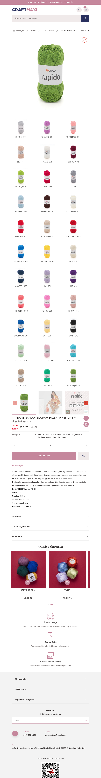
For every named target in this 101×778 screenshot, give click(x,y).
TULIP (70, 590)
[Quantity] (50, 445)
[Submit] (86, 720)
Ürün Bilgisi (17, 465)
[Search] (50, 18)
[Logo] (24, 9)
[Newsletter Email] (50, 720)
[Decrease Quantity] (14, 445)
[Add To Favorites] (84, 40)
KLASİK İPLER (43, 434)
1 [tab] (49, 604)
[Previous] (15, 403)
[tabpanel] (30, 576)
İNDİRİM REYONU (45, 437)
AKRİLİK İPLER (68, 434)
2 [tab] (52, 604)
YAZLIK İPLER (55, 434)
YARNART (79, 434)
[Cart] (86, 9)
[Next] (86, 403)
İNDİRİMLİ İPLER (59, 437)
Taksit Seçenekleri (21, 526)
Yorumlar (16, 516)
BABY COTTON (30, 590)
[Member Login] (79, 9)
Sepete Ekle (44, 455)
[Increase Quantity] (87, 445)
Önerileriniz (17, 536)
